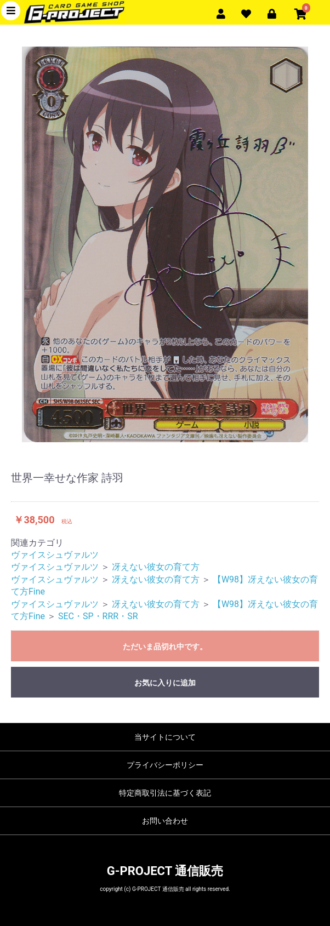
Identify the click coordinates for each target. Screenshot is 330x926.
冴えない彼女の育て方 (156, 567)
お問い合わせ (165, 820)
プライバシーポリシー (165, 765)
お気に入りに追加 (165, 682)
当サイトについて (165, 737)
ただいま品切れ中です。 (165, 646)
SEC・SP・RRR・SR (98, 616)
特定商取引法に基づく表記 (165, 792)
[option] (165, 244)
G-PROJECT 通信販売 (165, 871)
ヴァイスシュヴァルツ (55, 555)
